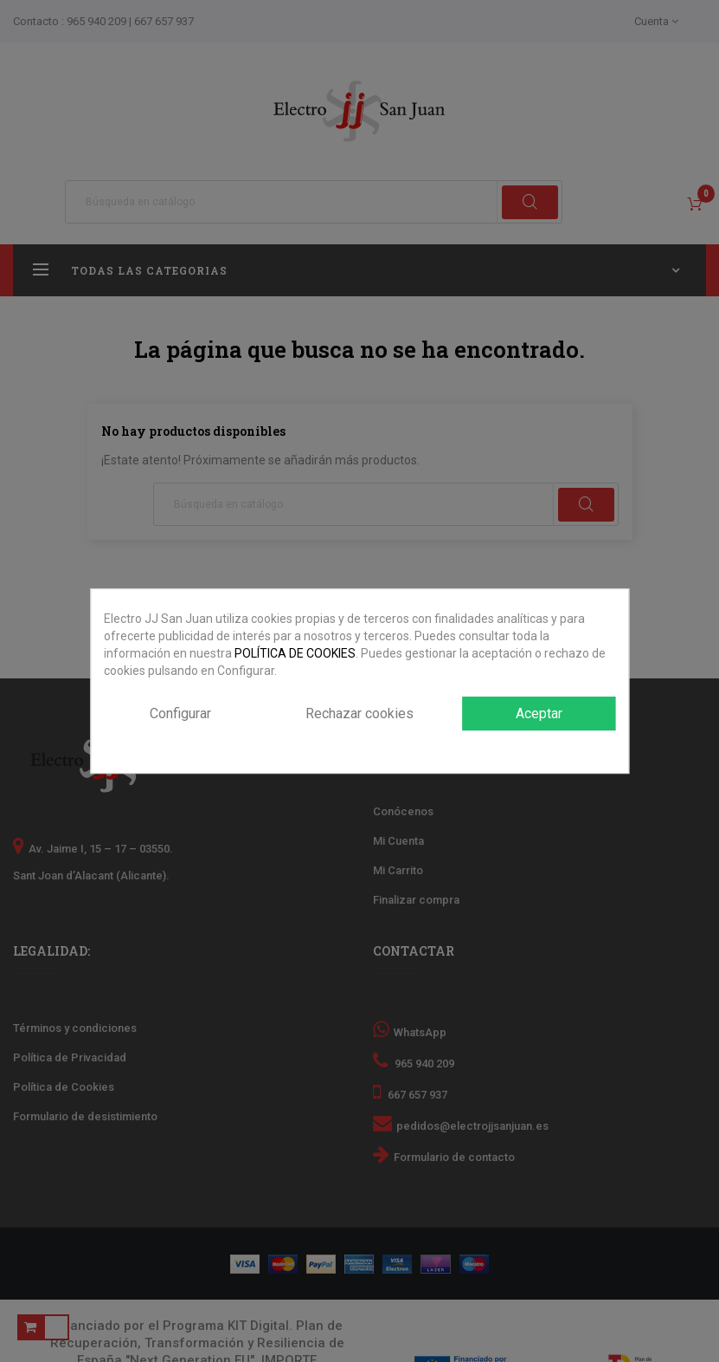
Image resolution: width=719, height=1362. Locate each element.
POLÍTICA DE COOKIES (295, 653)
